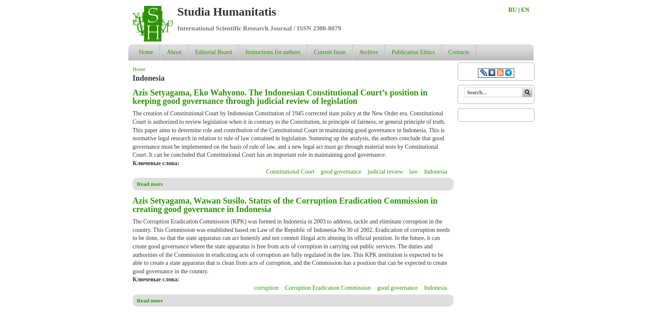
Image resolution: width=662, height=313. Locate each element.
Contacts (458, 52)
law (413, 172)
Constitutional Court (290, 172)
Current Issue (330, 52)
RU (512, 10)
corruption (266, 288)
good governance (341, 172)
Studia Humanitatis (226, 11)
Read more (150, 184)
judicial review (385, 172)
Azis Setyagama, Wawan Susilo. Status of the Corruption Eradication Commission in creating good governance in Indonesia (285, 205)
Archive (368, 52)
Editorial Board (213, 52)
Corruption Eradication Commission (328, 288)
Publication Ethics (413, 52)
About (174, 52)
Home (146, 52)
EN (525, 10)
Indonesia (435, 172)
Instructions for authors (273, 52)
